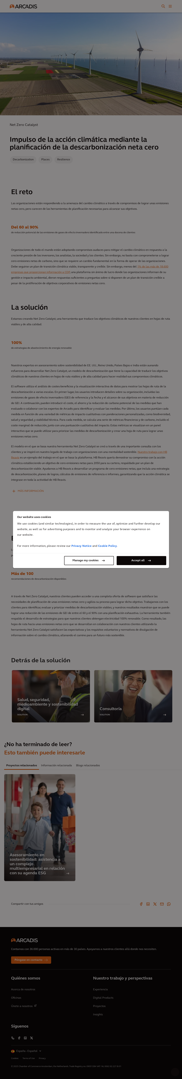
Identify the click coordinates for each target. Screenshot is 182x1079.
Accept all (138, 560)
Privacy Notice (81, 546)
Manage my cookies (85, 560)
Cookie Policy (107, 546)
